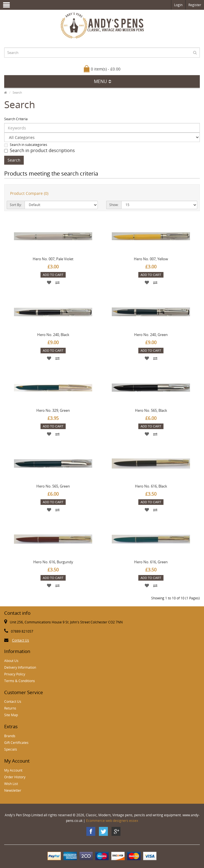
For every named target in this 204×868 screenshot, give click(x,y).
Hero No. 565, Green (53, 486)
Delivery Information (20, 667)
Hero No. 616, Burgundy (53, 561)
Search (17, 92)
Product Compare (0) (29, 193)
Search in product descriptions (39, 150)
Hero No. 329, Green (53, 410)
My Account (13, 770)
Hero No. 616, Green (151, 561)
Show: (113, 204)
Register (194, 5)
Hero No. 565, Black (151, 410)
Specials (10, 749)
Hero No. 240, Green (151, 334)
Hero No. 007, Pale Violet (53, 258)
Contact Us (20, 640)
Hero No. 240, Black (53, 334)
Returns (10, 708)
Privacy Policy (14, 674)
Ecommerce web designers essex (112, 820)
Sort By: (16, 204)
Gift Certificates (16, 742)
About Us (11, 660)
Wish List (11, 783)
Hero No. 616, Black (151, 486)
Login (178, 5)
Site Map (11, 715)
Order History (14, 777)
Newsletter (12, 790)
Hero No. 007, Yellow (151, 258)
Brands (9, 736)
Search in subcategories (25, 144)
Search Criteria (16, 119)
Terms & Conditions (19, 680)
